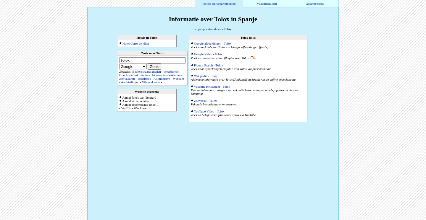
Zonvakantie (127, 78)
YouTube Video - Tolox (209, 111)
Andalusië (214, 29)
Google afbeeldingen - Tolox (212, 43)
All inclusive (161, 78)
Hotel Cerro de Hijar (135, 43)
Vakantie (174, 75)
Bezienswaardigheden (146, 71)
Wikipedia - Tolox (206, 76)
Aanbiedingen (130, 82)
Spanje (200, 29)
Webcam (178, 78)
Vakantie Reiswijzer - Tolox (212, 86)
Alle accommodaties (324, 218)
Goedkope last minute (133, 75)
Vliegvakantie (151, 82)
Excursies (144, 78)
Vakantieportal (314, 3)
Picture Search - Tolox (208, 65)
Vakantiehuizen (267, 3)
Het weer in (158, 75)
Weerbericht (171, 71)
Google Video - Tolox (208, 54)
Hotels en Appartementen (219, 3)
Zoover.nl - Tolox (205, 100)
